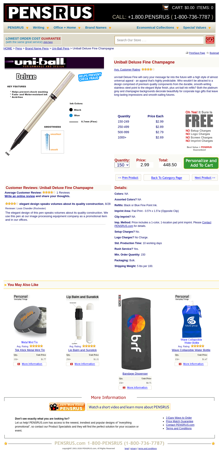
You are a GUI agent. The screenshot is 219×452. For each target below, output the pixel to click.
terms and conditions (147, 448)
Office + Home (65, 27)
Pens (18, 48)
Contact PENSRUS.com (180, 424)
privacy (133, 448)
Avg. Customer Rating (127, 69)
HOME (8, 48)
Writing (38, 27)
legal (127, 448)
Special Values (194, 27)
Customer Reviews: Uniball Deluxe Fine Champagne (49, 188)
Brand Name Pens (37, 48)
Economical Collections (155, 27)
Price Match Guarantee (179, 421)
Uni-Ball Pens (60, 48)
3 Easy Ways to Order (179, 417)
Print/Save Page (197, 53)
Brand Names (96, 27)
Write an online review (20, 196)
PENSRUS (16, 27)
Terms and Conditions (179, 428)
